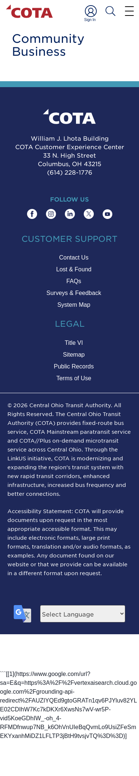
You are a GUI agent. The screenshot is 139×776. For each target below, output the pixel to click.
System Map (73, 305)
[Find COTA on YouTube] (107, 214)
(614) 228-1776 (69, 172)
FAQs (73, 281)
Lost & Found (74, 269)
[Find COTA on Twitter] (88, 214)
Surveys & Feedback (73, 293)
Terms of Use (73, 378)
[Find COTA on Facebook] (32, 214)
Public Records (74, 366)
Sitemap (74, 354)
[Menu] (129, 10)
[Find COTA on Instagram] (51, 214)
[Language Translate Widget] (82, 613)
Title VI (73, 343)
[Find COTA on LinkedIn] (69, 214)
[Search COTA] (110, 11)
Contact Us (74, 257)
